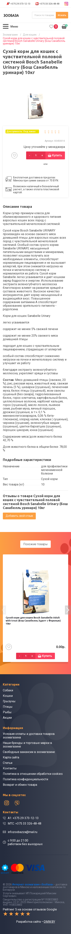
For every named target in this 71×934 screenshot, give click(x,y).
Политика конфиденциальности (25, 779)
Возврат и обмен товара (20, 784)
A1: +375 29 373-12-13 (23, 818)
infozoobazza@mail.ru (22, 832)
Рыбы (7, 712)
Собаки (8, 690)
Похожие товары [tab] (35, 544)
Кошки (8, 696)
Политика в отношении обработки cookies (33, 774)
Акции (7, 717)
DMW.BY (49, 921)
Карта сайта (11, 757)
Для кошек (30, 34)
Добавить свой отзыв (19, 515)
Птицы (7, 707)
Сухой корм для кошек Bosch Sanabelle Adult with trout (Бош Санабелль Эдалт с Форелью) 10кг (33, 620)
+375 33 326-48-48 (49, 3)
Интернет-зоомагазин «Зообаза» (32, 884)
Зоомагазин (10, 34)
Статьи (7, 763)
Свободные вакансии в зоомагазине (29, 752)
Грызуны (9, 701)
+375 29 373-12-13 (20, 3)
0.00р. (65, 26)
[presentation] (3, 610)
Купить (57, 155)
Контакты (10, 768)
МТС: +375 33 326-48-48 (24, 823)
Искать (62, 15)
